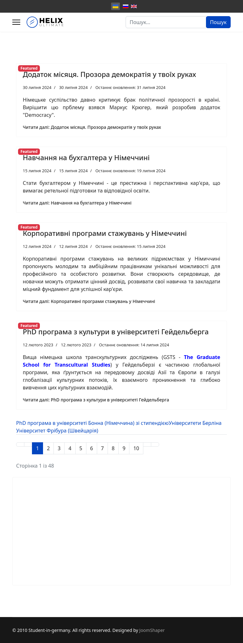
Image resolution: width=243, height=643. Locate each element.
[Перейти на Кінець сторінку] (155, 444)
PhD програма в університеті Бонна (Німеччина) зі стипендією (92, 422)
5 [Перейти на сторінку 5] (80, 448)
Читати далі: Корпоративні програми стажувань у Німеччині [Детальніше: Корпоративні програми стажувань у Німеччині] (89, 301)
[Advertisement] (121, 531)
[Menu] (16, 22)
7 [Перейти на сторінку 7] (102, 448)
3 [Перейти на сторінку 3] (59, 448)
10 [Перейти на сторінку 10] (136, 448)
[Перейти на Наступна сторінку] (147, 444)
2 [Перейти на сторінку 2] (48, 448)
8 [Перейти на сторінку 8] (113, 448)
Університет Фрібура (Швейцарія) (57, 430)
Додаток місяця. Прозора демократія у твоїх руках (109, 74)
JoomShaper (152, 630)
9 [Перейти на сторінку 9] (123, 448)
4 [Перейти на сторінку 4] (69, 448)
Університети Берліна (195, 422)
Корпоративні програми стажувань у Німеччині (105, 233)
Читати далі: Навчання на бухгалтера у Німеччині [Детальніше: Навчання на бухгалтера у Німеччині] (77, 203)
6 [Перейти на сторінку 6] (91, 448)
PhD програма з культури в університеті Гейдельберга (116, 331)
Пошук (218, 22)
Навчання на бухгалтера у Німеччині (86, 157)
